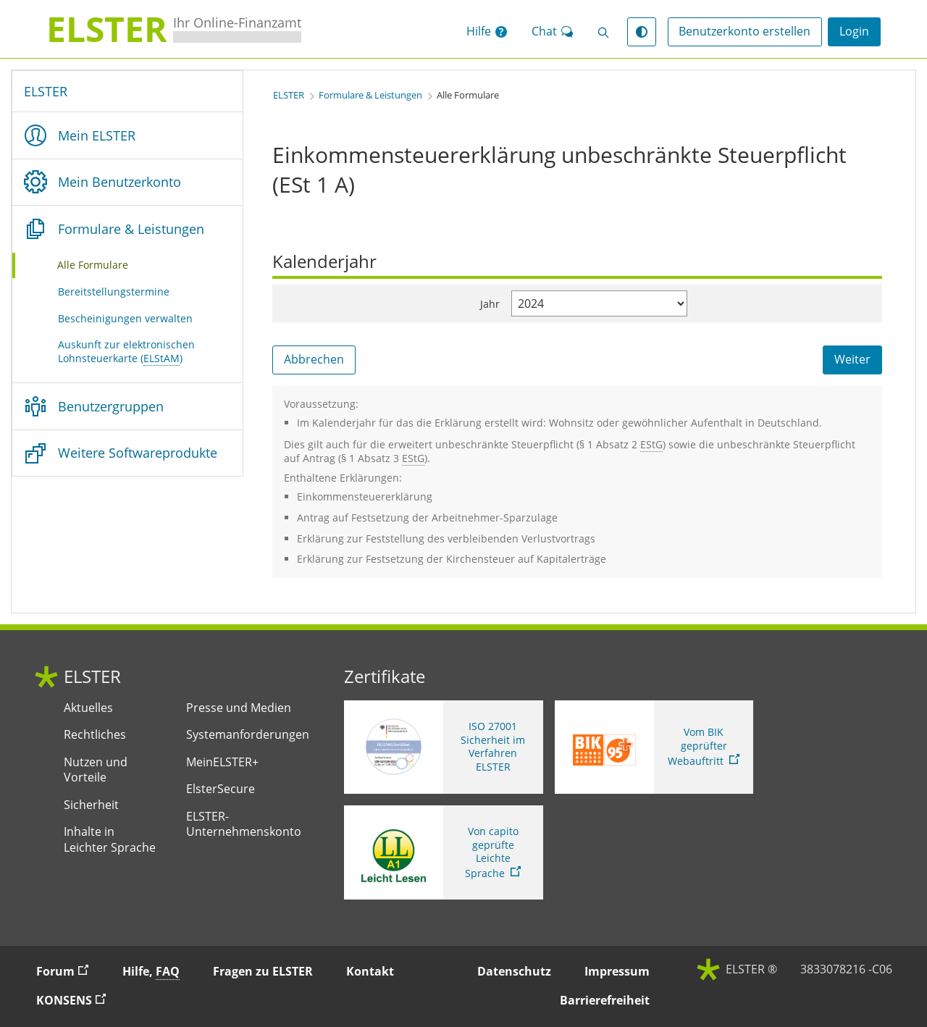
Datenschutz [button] (514, 971)
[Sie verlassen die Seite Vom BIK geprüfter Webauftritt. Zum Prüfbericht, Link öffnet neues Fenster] (654, 747)
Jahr (490, 304)
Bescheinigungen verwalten (125, 318)
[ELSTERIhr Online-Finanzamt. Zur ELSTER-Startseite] (174, 29)
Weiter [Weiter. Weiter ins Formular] (852, 359)
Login (854, 31)
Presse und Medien (238, 708)
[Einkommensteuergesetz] (651, 444)
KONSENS (77, 1000)
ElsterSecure (220, 789)
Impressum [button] (617, 971)
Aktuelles (88, 708)
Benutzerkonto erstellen (744, 31)
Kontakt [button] (370, 971)
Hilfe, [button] (151, 971)
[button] (486, 31)
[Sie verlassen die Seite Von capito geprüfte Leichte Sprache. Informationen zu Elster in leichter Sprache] (443, 852)
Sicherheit (91, 805)
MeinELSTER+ (222, 762)
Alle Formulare (110, 264)
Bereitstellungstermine (113, 291)
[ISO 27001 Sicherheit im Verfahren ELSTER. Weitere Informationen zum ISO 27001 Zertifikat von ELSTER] (443, 747)
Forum (68, 971)
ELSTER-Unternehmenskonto (243, 824)
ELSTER (45, 91)
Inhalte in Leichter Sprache (110, 839)
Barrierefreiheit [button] (605, 1000)
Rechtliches (95, 734)
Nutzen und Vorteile (95, 770)
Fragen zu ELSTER (263, 971)
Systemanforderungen (247, 734)
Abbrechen (314, 359)
